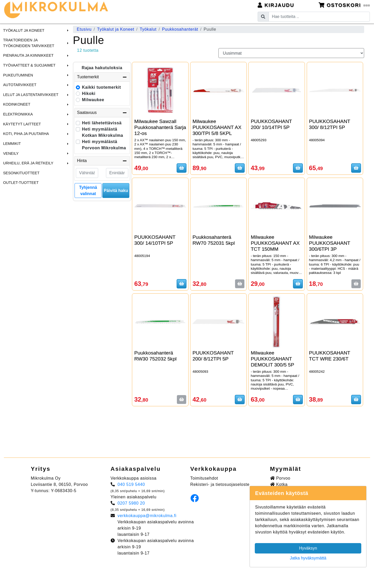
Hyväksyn (308, 548)
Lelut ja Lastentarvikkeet (30, 95)
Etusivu (84, 29)
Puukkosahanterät (180, 29)
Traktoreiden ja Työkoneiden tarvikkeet (28, 43)
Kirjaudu (276, 5)
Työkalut (148, 29)
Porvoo (280, 478)
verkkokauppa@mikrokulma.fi (147, 515)
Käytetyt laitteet (22, 124)
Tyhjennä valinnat (88, 190)
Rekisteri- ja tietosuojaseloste (220, 484)
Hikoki (89, 93)
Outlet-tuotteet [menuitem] (21, 183)
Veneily (11, 153)
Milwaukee (93, 100)
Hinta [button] (102, 161)
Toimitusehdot (204, 478)
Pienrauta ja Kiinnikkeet (28, 55)
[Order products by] (291, 53)
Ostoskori (344, 5)
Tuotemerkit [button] (102, 77)
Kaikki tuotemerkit (101, 87)
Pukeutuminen (18, 75)
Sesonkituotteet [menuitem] (21, 173)
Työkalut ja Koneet (23, 30)
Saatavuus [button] (102, 113)
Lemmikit (12, 143)
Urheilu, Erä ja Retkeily (28, 163)
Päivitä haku (116, 190)
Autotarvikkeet (19, 85)
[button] (67, 30)
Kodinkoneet (16, 104)
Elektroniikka (18, 114)
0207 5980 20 (131, 503)
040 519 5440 (131, 484)
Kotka (279, 484)
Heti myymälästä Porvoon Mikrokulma (104, 144)
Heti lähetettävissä (102, 123)
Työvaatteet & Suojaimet (29, 65)
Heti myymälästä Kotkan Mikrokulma (102, 132)
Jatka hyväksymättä (308, 558)
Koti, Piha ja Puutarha (26, 134)
